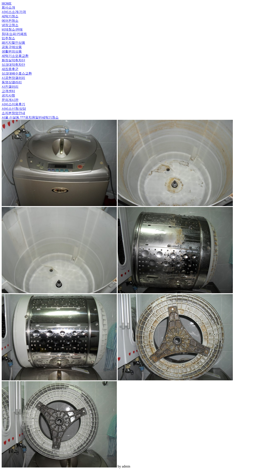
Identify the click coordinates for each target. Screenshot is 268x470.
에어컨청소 (10, 20)
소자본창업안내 (13, 113)
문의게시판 (10, 100)
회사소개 (8, 7)
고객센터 (8, 91)
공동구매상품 (12, 47)
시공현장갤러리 (13, 78)
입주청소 (8, 38)
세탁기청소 (10, 16)
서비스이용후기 (13, 104)
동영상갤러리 (12, 82)
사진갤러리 (10, 86)
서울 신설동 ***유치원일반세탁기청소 (30, 117)
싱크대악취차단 (13, 64)
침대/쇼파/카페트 (14, 34)
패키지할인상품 (13, 42)
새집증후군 (10, 69)
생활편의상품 (12, 51)
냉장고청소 (10, 25)
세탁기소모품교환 (15, 56)
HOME (7, 3)
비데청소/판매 (12, 29)
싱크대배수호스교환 (17, 73)
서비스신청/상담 (14, 108)
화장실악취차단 (13, 60)
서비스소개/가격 (14, 12)
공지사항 (8, 95)
